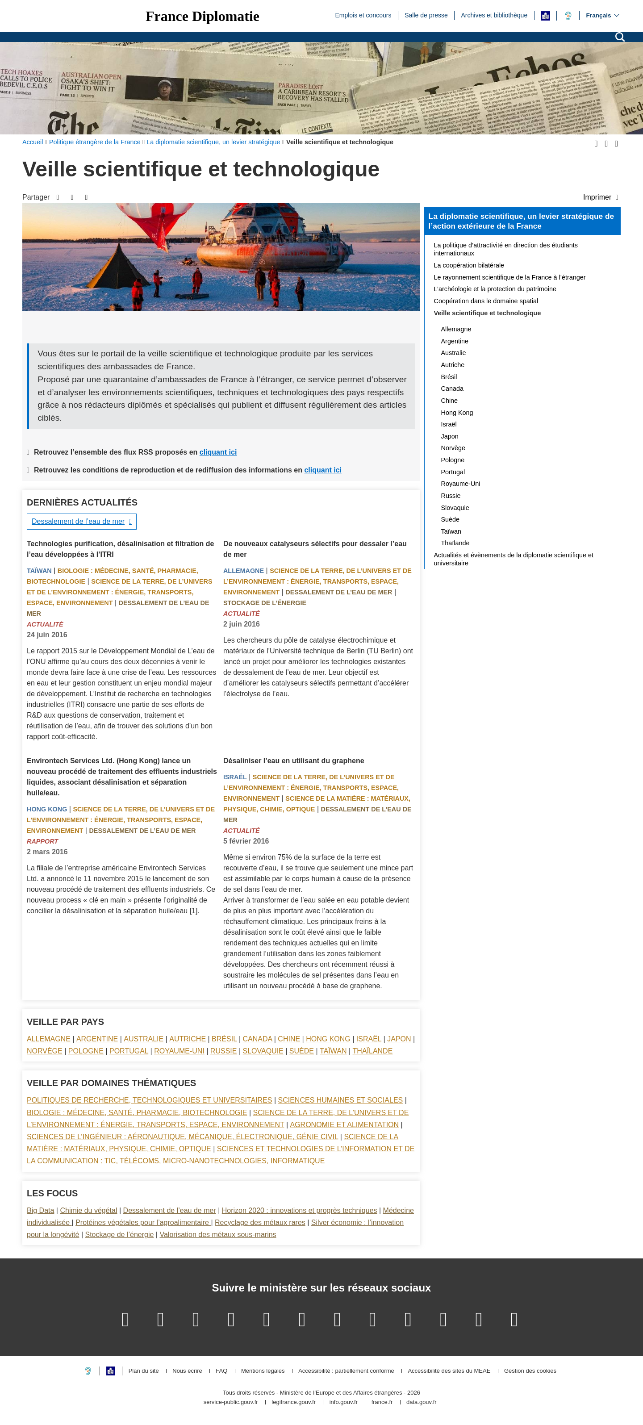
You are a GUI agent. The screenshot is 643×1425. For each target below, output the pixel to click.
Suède (301, 1051)
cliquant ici (218, 452)
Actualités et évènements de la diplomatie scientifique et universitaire (514, 559)
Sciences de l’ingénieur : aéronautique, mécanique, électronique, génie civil (182, 1137)
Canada (257, 1039)
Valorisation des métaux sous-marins (217, 1234)
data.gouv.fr (421, 1402)
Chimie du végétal (88, 1210)
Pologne (86, 1051)
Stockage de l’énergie (264, 602)
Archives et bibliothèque (494, 15)
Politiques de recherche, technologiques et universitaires (149, 1100)
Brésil (224, 1039)
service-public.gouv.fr (231, 1402)
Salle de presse (426, 15)
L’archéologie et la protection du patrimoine (495, 289)
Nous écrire (187, 1371)
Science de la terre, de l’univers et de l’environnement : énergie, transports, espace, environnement (120, 592)
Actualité (45, 624)
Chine (289, 1039)
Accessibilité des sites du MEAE (449, 1371)
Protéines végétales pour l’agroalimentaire (143, 1222)
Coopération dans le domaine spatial (486, 301)
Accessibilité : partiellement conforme (346, 1371)
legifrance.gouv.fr (293, 1402)
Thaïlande (373, 1051)
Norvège (45, 1051)
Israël (235, 777)
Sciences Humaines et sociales (340, 1100)
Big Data (40, 1210)
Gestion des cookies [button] (530, 1371)
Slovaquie (263, 1051)
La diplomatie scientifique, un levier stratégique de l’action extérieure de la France (521, 221)
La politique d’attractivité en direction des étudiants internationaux (506, 249)
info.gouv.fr (344, 1402)
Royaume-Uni (179, 1051)
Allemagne (243, 570)
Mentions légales (263, 1371)
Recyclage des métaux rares (260, 1222)
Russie (223, 1051)
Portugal (128, 1051)
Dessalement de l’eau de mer (78, 521)
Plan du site (144, 1371)
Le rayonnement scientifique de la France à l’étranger (510, 277)
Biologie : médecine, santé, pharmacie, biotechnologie (137, 1112)
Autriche (187, 1039)
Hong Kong (47, 809)
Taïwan (39, 570)
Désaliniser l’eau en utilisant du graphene (293, 761)
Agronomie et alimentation (344, 1124)
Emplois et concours (363, 15)
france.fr (382, 1402)
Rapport (42, 841)
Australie (143, 1039)
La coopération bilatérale (469, 265)
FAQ (221, 1371)
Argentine (97, 1039)
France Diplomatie (202, 16)
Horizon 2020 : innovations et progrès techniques (299, 1210)
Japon (399, 1039)
